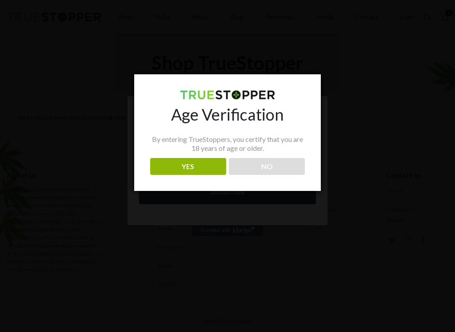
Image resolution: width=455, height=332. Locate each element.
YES (188, 166)
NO (267, 166)
